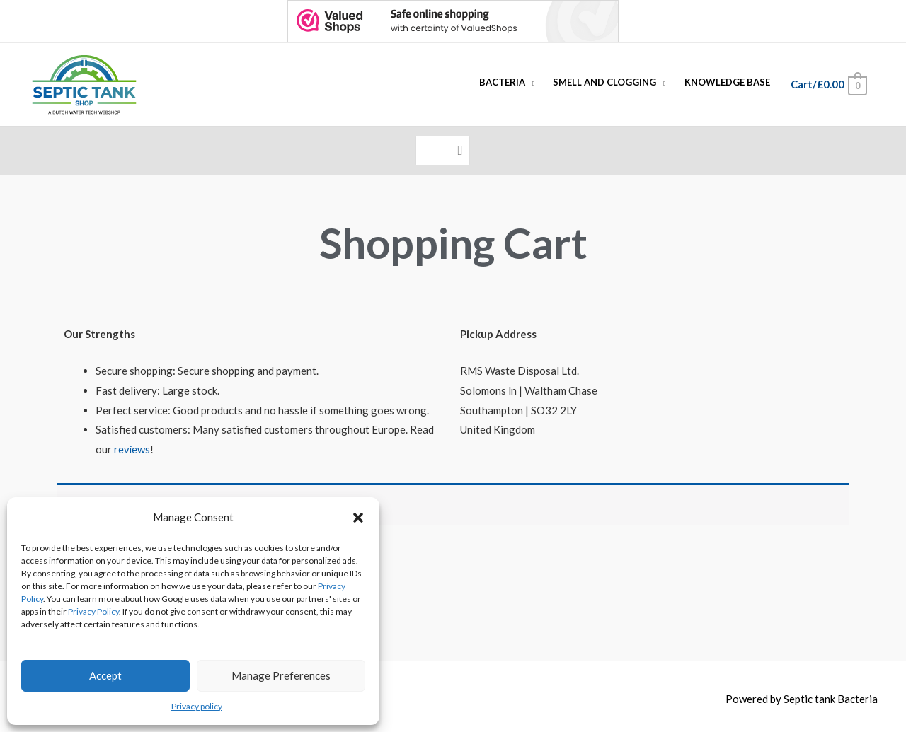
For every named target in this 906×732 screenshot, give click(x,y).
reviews (132, 443)
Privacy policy (196, 706)
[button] (358, 518)
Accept (105, 675)
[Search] (460, 148)
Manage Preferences (281, 675)
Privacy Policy (93, 611)
